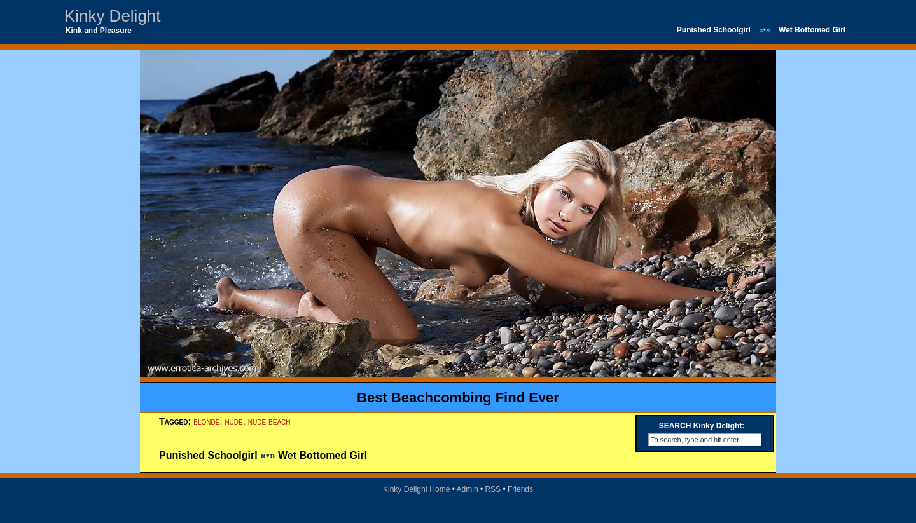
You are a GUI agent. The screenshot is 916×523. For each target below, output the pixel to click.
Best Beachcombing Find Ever (458, 397)
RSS (493, 489)
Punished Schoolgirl (714, 29)
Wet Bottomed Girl (812, 29)
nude (233, 421)
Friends (520, 489)
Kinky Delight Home (416, 489)
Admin (467, 489)
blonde (206, 421)
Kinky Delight (112, 15)
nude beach (269, 421)
